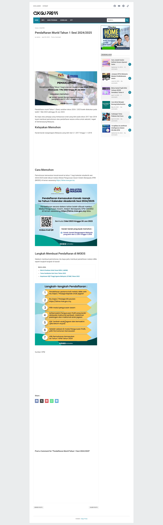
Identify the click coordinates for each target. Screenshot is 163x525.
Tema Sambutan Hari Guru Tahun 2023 (53, 273)
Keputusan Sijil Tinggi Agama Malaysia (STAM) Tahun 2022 (60, 276)
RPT (71, 20)
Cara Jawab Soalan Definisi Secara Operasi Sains (119, 62)
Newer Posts (38, 507)
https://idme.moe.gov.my (65, 180)
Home (36, 20)
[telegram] (57, 401)
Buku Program (52, 20)
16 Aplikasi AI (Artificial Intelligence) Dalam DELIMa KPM (119, 128)
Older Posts (94, 507)
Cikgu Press (84, 518)
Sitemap (45, 6)
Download (63, 20)
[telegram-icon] (123, 6)
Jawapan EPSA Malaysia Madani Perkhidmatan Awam (119, 76)
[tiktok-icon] (127, 6)
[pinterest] (47, 401)
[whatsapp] (52, 401)
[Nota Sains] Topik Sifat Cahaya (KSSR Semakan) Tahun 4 (119, 90)
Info (42, 20)
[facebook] (37, 401)
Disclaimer (37, 6)
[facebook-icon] (114, 6)
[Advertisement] (66, 55)
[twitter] (42, 401)
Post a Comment (56, 37)
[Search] (116, 20)
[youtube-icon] (119, 6)
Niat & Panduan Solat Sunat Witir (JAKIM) (54, 270)
